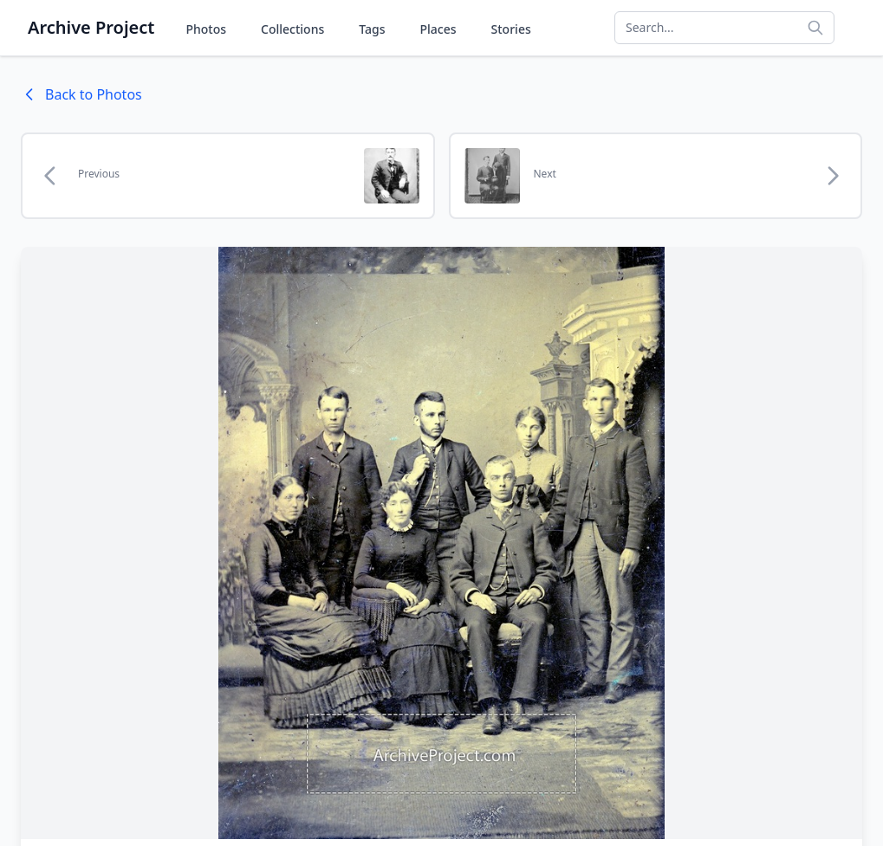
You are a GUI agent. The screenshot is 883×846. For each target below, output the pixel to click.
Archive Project (91, 27)
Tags (372, 29)
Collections (292, 29)
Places (438, 29)
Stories (511, 29)
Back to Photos (81, 94)
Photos (205, 29)
